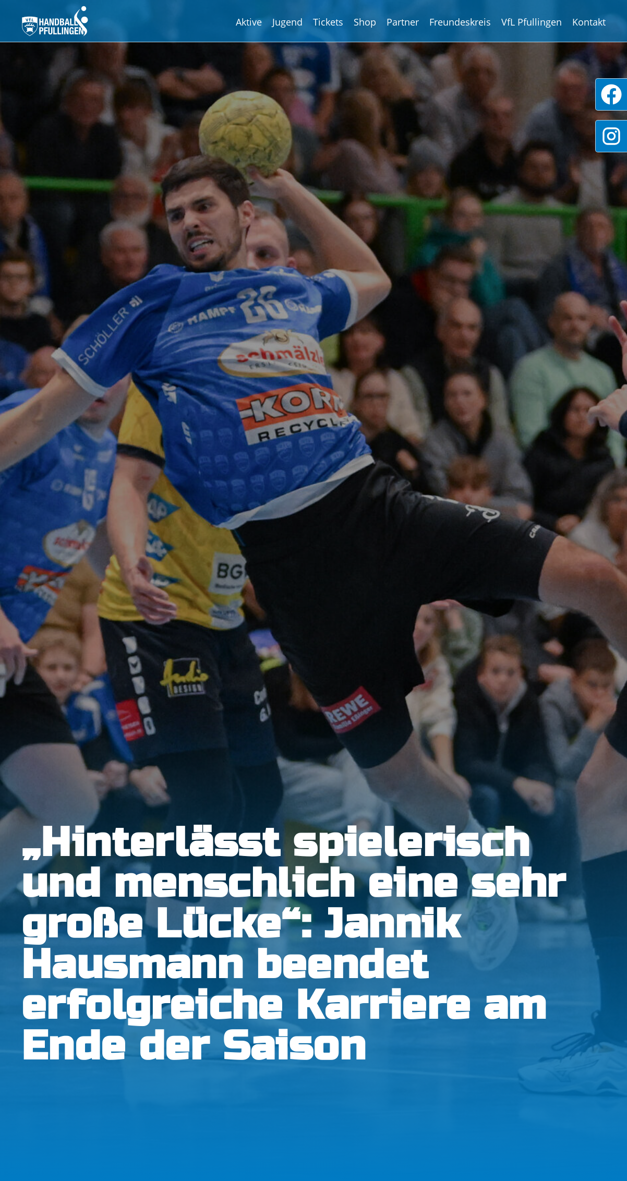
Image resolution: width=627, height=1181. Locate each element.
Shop (365, 22)
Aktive (249, 22)
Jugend (287, 22)
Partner (403, 22)
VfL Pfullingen (531, 22)
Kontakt (589, 22)
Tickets (328, 22)
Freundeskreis (460, 22)
